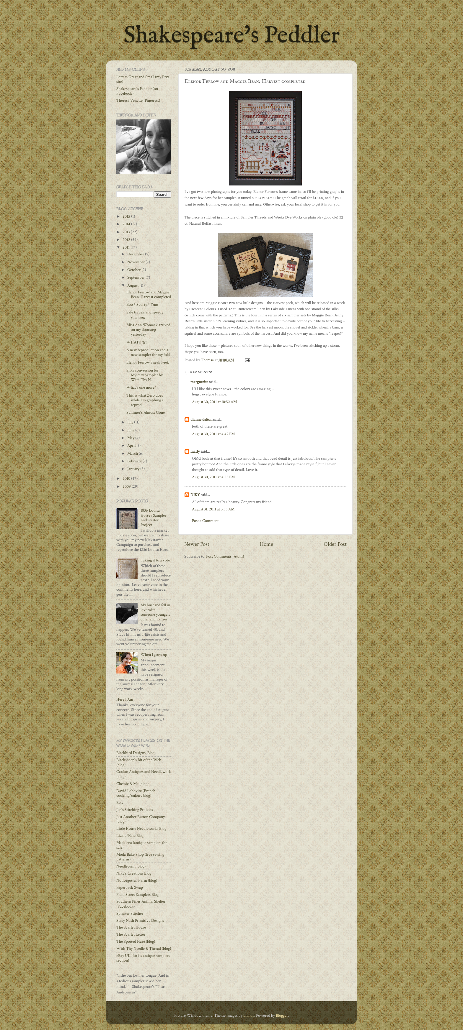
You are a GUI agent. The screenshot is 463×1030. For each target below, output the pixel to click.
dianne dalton (201, 419)
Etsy (119, 802)
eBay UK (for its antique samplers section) (143, 958)
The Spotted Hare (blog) (135, 941)
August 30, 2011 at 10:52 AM (214, 402)
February (135, 461)
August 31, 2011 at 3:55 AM (213, 509)
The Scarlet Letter (130, 934)
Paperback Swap (129, 887)
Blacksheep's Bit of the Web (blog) (138, 762)
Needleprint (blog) (131, 866)
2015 (127, 216)
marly (195, 451)
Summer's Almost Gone (145, 412)
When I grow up (154, 654)
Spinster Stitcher (129, 913)
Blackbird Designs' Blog (135, 752)
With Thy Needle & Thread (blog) (143, 948)
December (136, 254)
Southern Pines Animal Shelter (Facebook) (140, 904)
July (130, 422)
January (133, 469)
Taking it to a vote (155, 560)
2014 (127, 224)
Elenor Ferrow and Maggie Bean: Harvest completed (148, 295)
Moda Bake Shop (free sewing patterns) (140, 857)
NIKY (195, 494)
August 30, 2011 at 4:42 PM (213, 434)
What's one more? (141, 387)
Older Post (335, 544)
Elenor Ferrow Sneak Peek (147, 362)
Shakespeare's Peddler (231, 36)
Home (266, 544)
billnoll (248, 1015)
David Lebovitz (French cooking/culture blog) (135, 793)
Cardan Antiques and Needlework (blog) (143, 774)
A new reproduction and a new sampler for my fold (148, 352)
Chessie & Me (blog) (132, 783)
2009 (127, 486)
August (133, 285)
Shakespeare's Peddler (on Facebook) (137, 91)
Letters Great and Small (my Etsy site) (142, 79)
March (133, 453)
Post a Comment (205, 520)
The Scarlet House (131, 927)
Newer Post (196, 544)
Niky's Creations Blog (133, 873)
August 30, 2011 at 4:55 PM (213, 477)
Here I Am (124, 699)
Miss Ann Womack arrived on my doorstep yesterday (148, 329)
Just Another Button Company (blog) (140, 819)
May (131, 438)
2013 (127, 232)
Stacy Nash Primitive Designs (140, 920)
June (131, 430)
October (134, 269)
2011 (127, 247)
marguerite (199, 382)
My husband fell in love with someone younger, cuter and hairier (155, 612)
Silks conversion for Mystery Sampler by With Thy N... (144, 375)
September (136, 277)
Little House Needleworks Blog (141, 828)
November (136, 262)
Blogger (282, 1015)
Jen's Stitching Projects (134, 809)
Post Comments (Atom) (225, 556)
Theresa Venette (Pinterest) (138, 100)
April (131, 445)
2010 (127, 478)
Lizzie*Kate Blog (130, 835)
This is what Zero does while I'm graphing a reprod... (145, 400)
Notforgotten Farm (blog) (136, 880)
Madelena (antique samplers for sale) (141, 845)
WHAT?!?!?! (136, 342)
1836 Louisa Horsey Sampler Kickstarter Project (153, 518)
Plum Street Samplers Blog (137, 894)
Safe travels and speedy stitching (144, 315)
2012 (127, 239)
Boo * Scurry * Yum (142, 304)
